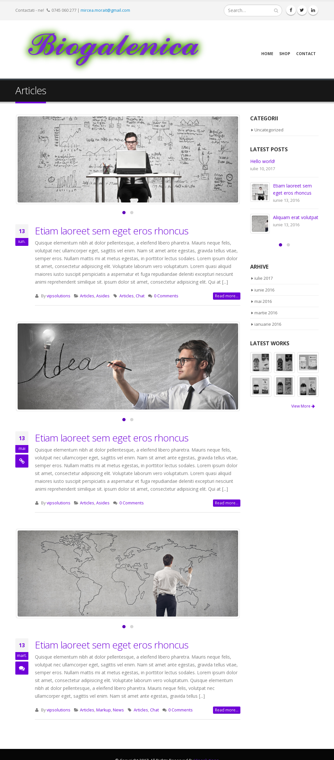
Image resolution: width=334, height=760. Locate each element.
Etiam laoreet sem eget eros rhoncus (111, 230)
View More (303, 406)
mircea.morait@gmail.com (105, 10)
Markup (103, 710)
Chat (140, 296)
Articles (87, 296)
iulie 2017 (263, 278)
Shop (284, 53)
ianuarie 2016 (267, 324)
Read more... (226, 296)
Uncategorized (268, 130)
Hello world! (262, 161)
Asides (103, 296)
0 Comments (166, 296)
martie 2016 (265, 313)
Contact (306, 53)
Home (267, 53)
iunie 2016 (264, 290)
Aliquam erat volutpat (295, 217)
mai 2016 (263, 301)
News (118, 710)
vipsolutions (58, 296)
